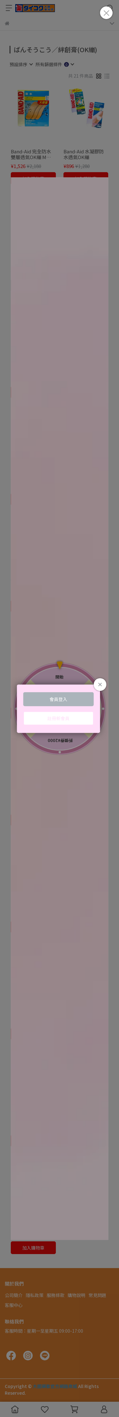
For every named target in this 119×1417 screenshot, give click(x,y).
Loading (60, 708)
